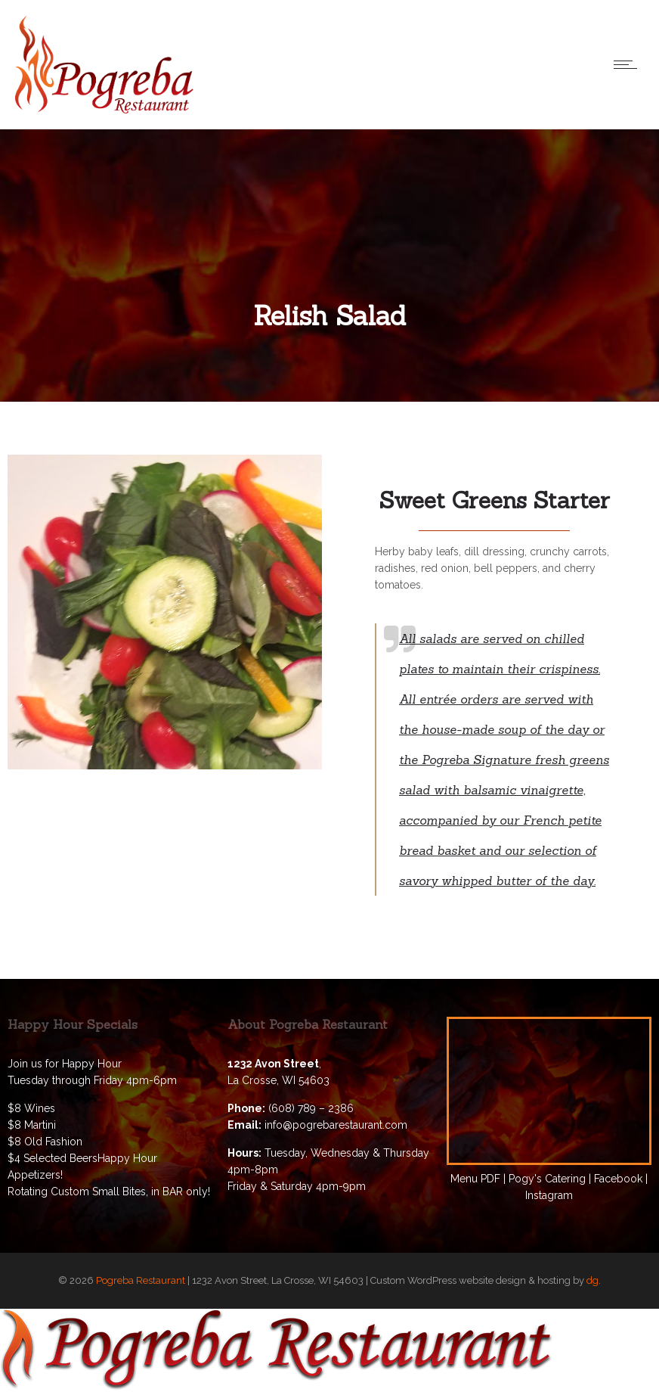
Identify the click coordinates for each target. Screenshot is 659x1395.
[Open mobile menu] (629, 64)
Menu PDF (475, 1179)
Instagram (549, 1195)
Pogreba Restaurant (140, 1280)
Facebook (618, 1179)
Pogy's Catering (547, 1179)
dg (592, 1280)
